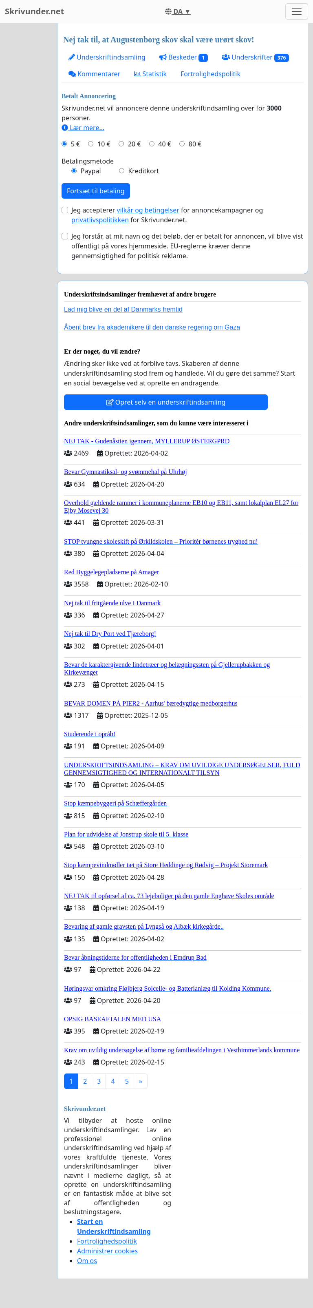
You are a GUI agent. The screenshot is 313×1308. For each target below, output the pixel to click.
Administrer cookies (107, 1250)
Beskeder (183, 57)
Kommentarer (94, 73)
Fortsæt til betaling (96, 190)
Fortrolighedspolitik (210, 73)
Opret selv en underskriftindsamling (166, 402)
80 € (195, 143)
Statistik (150, 73)
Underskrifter (255, 57)
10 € (103, 143)
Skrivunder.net (34, 11)
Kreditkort (143, 170)
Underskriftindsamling (106, 57)
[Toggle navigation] (296, 11)
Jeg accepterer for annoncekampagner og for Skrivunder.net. (167, 215)
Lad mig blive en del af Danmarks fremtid (123, 309)
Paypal (91, 170)
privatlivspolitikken (100, 219)
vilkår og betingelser (148, 210)
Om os (87, 1260)
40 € (164, 143)
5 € (75, 143)
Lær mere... (83, 127)
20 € (134, 143)
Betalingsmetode (88, 161)
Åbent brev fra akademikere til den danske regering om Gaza (152, 327)
